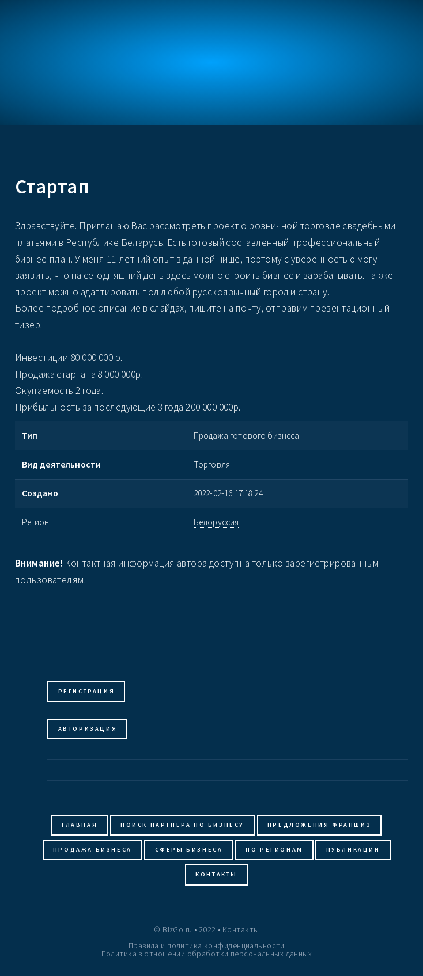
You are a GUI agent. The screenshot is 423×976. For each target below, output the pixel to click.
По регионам (274, 849)
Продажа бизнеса (92, 849)
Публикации (353, 849)
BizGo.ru (177, 929)
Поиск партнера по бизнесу (182, 825)
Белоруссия (216, 522)
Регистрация (86, 691)
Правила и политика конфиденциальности (207, 945)
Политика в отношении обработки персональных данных (206, 953)
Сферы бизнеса (189, 849)
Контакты (216, 874)
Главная (79, 825)
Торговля (212, 464)
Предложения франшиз (319, 825)
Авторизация (88, 728)
